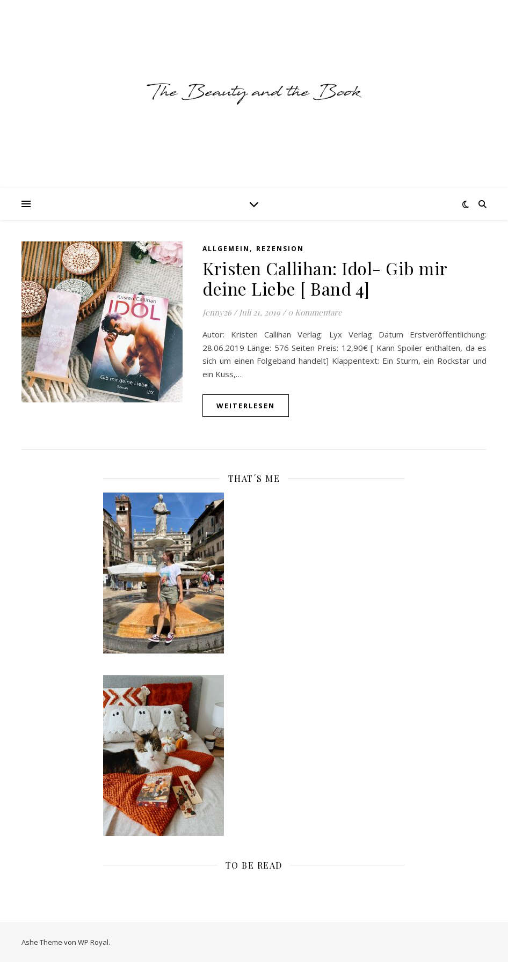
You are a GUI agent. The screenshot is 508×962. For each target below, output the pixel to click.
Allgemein (226, 248)
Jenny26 (216, 312)
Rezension (280, 248)
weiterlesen (245, 405)
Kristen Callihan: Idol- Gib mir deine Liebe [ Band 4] (324, 278)
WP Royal (93, 942)
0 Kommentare (315, 312)
